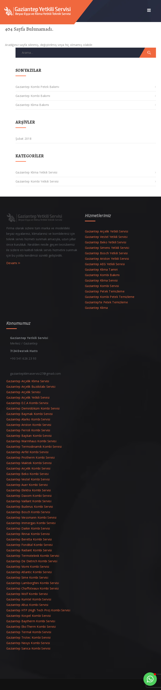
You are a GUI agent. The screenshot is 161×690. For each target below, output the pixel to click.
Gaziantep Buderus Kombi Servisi (29, 507)
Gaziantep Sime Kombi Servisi (27, 577)
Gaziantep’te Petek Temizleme (106, 302)
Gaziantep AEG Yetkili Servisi (105, 264)
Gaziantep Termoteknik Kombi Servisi (32, 556)
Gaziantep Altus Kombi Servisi (27, 605)
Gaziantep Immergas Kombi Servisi (31, 523)
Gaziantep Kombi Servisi (102, 286)
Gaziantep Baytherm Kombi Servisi (30, 621)
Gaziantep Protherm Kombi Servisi (30, 457)
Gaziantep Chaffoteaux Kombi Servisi (32, 588)
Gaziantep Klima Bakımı (32, 105)
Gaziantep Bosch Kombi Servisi (28, 512)
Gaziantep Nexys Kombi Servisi (28, 643)
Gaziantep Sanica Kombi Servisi (28, 648)
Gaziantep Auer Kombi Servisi (27, 485)
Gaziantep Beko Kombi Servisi (27, 474)
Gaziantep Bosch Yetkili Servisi (106, 253)
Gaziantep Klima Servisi (101, 280)
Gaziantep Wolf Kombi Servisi (27, 594)
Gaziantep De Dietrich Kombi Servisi (31, 561)
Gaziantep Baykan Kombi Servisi (29, 436)
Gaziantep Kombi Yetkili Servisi (37, 181)
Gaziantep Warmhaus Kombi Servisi (31, 441)
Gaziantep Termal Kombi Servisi (28, 632)
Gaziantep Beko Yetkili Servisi (105, 242)
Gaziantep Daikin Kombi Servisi (28, 528)
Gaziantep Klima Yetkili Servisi (36, 172)
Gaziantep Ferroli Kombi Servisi (28, 430)
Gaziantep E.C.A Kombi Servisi (27, 403)
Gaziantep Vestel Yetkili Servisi (106, 237)
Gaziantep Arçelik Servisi (23, 392)
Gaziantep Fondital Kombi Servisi (29, 545)
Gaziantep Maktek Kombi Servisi (29, 463)
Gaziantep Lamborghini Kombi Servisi (32, 583)
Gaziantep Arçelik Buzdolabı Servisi (30, 387)
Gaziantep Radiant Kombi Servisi (29, 550)
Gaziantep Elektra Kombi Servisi (28, 490)
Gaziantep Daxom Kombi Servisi (29, 496)
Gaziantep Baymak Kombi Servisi (29, 414)
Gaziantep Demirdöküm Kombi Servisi (33, 408)
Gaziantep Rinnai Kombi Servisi (28, 534)
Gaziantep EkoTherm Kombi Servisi (31, 627)
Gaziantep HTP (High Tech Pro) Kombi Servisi (38, 610)
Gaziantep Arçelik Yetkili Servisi (106, 231)
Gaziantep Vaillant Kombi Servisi (28, 501)
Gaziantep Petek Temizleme (105, 291)
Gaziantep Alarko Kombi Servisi (28, 419)
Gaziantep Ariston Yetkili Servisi (107, 259)
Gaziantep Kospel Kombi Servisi (28, 616)
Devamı (13, 263)
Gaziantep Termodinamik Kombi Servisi (34, 447)
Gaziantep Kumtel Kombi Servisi (28, 599)
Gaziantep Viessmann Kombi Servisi (31, 517)
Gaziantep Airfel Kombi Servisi (27, 452)
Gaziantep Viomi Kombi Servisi (27, 567)
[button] (150, 679)
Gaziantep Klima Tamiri (101, 269)
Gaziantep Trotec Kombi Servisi (28, 637)
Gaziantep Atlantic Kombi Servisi (29, 572)
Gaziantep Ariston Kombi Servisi (28, 425)
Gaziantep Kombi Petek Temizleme (110, 297)
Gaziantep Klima (96, 308)
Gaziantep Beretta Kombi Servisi (29, 539)
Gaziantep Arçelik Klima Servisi (27, 381)
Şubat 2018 (23, 139)
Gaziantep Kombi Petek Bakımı (37, 87)
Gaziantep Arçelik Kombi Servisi (28, 468)
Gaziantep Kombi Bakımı (33, 96)
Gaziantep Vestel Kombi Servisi (28, 479)
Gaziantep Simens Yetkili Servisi (107, 248)
